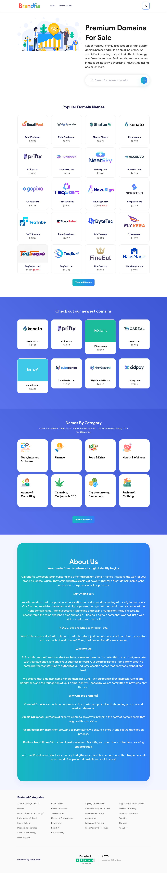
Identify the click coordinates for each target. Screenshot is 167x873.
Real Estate (56, 823)
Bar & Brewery (57, 832)
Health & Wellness (59, 808)
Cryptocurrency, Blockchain (132, 804)
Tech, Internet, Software (28, 804)
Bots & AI (55, 828)
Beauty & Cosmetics (128, 813)
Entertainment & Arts (94, 813)
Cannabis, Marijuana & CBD (97, 808)
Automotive (90, 818)
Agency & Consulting (94, 804)
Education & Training (94, 823)
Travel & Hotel (57, 813)
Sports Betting (23, 823)
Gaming (123, 823)
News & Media (23, 837)
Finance (20, 808)
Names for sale (66, 6)
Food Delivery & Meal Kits (96, 828)
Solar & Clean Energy (26, 832)
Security (123, 818)
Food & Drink (57, 804)
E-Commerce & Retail (27, 818)
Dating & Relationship (27, 828)
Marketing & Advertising (62, 818)
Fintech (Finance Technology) (30, 813)
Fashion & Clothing (127, 808)
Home (53, 6)
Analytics (123, 828)
